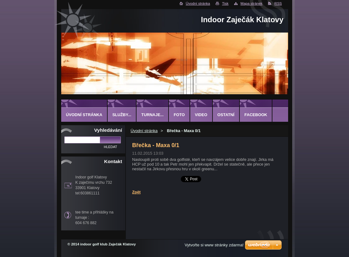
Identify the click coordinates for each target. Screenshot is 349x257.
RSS (278, 3)
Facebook (255, 114)
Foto (179, 114)
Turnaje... (152, 114)
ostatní (225, 114)
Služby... (121, 114)
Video (201, 114)
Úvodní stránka (198, 3)
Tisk (225, 3)
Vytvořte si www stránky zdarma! (214, 245)
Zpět (136, 192)
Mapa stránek (251, 3)
